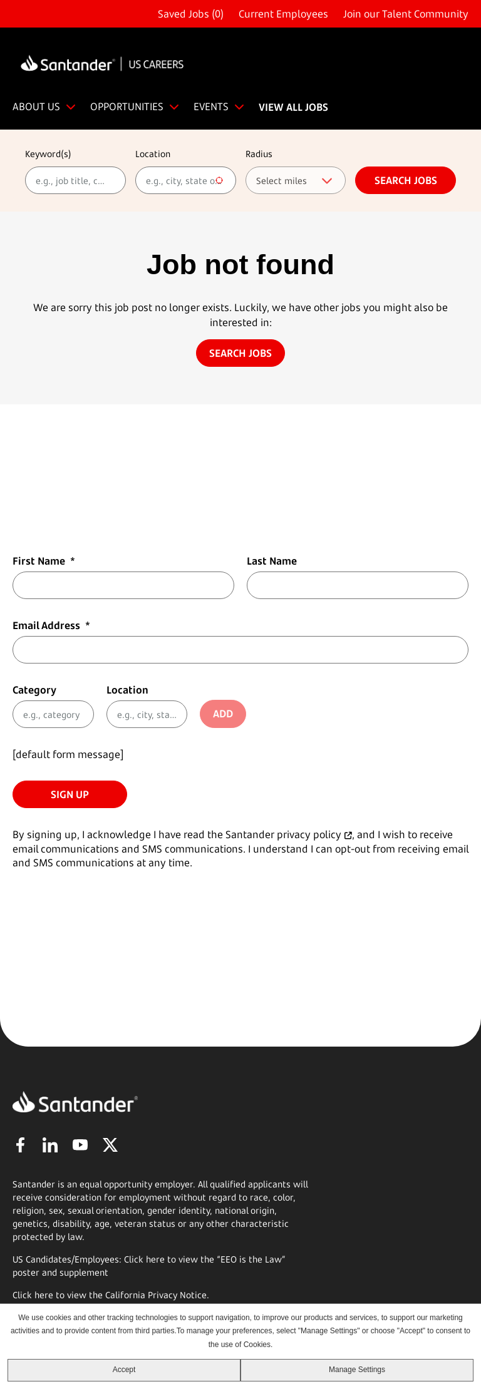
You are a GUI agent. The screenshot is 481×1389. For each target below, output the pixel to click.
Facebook (20, 1144)
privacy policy (309, 834)
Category (34, 690)
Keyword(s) (48, 154)
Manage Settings (357, 1369)
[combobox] (185, 180)
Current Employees (283, 14)
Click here (33, 1295)
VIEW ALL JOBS (293, 107)
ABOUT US (36, 106)
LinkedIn (50, 1144)
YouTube (80, 1144)
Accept (124, 1369)
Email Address (51, 625)
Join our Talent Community (405, 14)
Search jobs (406, 180)
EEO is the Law (251, 1259)
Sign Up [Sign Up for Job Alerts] (70, 794)
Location (152, 154)
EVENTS (211, 106)
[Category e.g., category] (53, 714)
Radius (259, 154)
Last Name (272, 561)
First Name (44, 560)
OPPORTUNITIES (126, 106)
